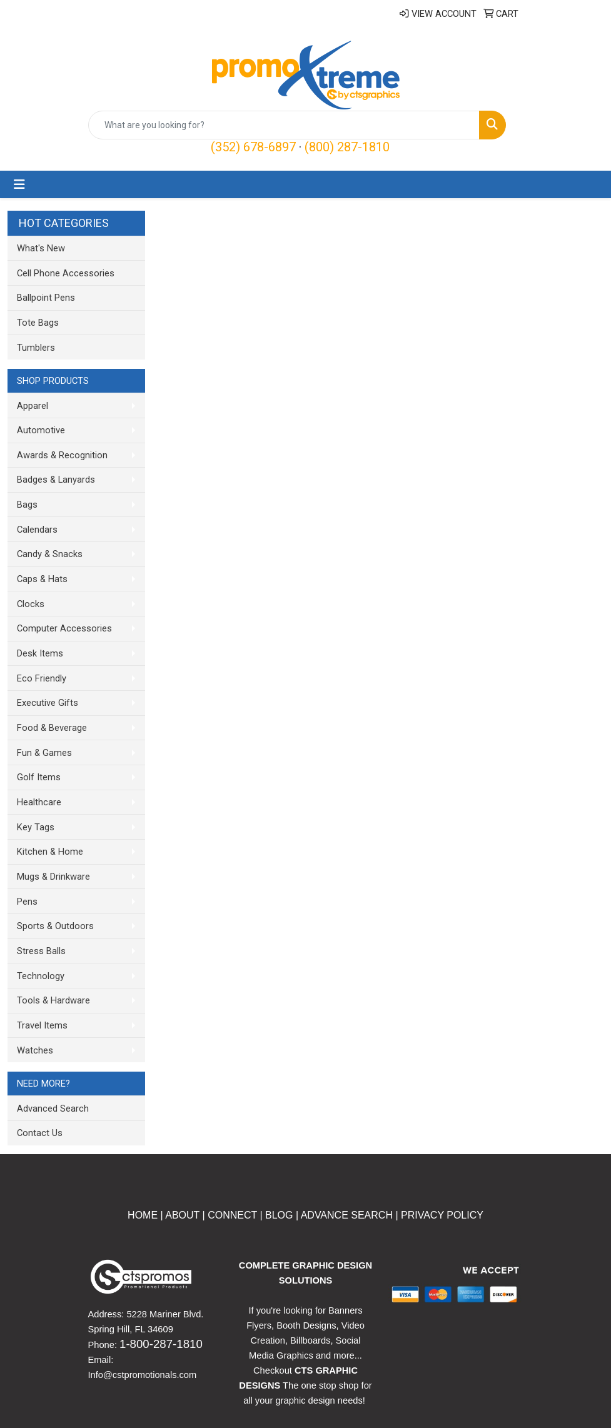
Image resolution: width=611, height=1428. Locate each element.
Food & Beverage (52, 727)
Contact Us (40, 1133)
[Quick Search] (284, 125)
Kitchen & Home (50, 851)
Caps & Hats (42, 579)
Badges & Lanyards (56, 479)
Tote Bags (38, 322)
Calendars (37, 529)
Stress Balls (41, 951)
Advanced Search (53, 1108)
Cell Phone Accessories (65, 273)
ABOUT (181, 1215)
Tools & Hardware (53, 1000)
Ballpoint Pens (46, 297)
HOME (143, 1215)
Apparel (32, 405)
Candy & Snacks (50, 554)
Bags (27, 504)
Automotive (41, 430)
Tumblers (36, 347)
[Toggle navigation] (19, 184)
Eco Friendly (41, 678)
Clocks (30, 604)
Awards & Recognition (62, 455)
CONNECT (232, 1215)
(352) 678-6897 (253, 146)
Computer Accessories (64, 628)
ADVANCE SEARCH (347, 1215)
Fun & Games (44, 752)
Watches (35, 1050)
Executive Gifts (47, 702)
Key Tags (35, 827)
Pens (27, 901)
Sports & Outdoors (55, 926)
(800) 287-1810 (347, 146)
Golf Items (39, 777)
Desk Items (40, 653)
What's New (41, 248)
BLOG (279, 1215)
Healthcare (39, 802)
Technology (40, 976)
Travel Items (42, 1025)
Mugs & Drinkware (53, 876)
